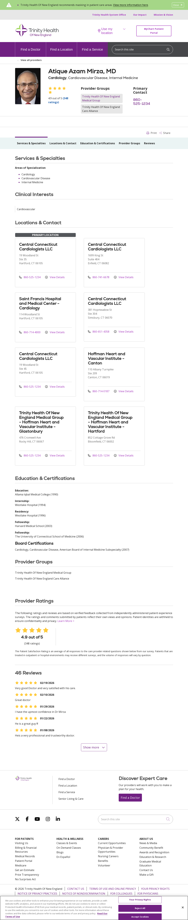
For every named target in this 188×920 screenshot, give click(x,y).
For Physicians (147, 893)
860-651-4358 (99, 331)
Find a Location (61, 46)
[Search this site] (142, 49)
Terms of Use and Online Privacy (112, 889)
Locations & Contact (63, 143)
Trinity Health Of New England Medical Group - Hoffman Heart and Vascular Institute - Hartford (110, 422)
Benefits (103, 861)
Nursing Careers (108, 856)
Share (164, 133)
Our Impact (140, 14)
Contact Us (146, 870)
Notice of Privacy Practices (37, 893)
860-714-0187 (99, 391)
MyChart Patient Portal (154, 30)
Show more (94, 747)
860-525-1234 (141, 101)
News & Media (148, 843)
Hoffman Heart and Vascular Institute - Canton (106, 358)
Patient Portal (23, 861)
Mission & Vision (163, 14)
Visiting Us (21, 843)
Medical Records (25, 856)
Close (178, 5)
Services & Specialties (31, 143)
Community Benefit (151, 848)
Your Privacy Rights (155, 889)
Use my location (105, 31)
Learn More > (65, 621)
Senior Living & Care (70, 799)
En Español (63, 857)
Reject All (140, 909)
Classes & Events (66, 843)
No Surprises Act (25, 879)
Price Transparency (27, 874)
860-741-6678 (99, 277)
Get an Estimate (24, 870)
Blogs (60, 852)
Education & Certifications (97, 143)
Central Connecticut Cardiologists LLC (38, 247)
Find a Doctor (30, 46)
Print (152, 133)
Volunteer (104, 865)
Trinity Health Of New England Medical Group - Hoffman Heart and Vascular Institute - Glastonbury (41, 422)
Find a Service (92, 46)
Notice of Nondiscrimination (83, 893)
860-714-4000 (30, 332)
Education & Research (152, 857)
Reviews (149, 143)
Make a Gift (146, 874)
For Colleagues (121, 893)
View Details (55, 277)
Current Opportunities (112, 843)
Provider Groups (129, 143)
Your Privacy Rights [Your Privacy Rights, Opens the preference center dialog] (140, 901)
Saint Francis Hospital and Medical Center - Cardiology (40, 303)
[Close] (182, 909)
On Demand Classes (68, 848)
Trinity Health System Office (109, 14)
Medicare (20, 865)
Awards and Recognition (154, 852)
